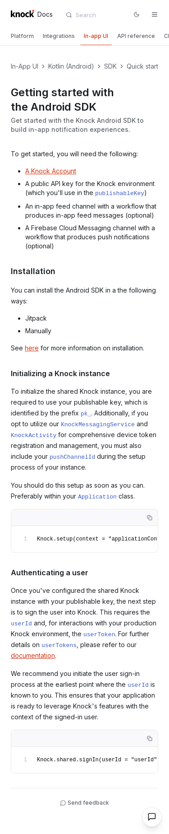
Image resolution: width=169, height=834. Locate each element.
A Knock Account (50, 171)
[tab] (22, 36)
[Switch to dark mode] (136, 14)
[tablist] (84, 37)
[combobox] (96, 14)
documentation (33, 655)
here (32, 348)
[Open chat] (152, 817)
